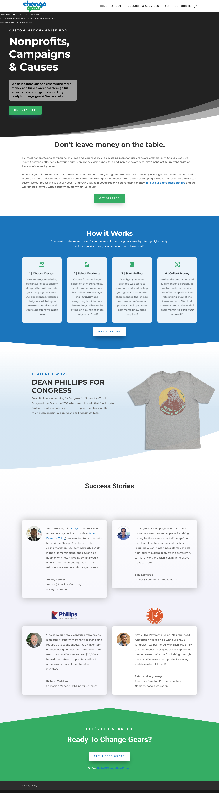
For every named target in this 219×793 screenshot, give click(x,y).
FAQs (166, 6)
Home (103, 6)
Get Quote (182, 6)
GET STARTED (109, 331)
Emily (74, 528)
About (116, 6)
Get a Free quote (109, 756)
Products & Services (142, 6)
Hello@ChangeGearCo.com (114, 768)
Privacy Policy (29, 785)
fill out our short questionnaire (165, 182)
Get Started (25, 110)
